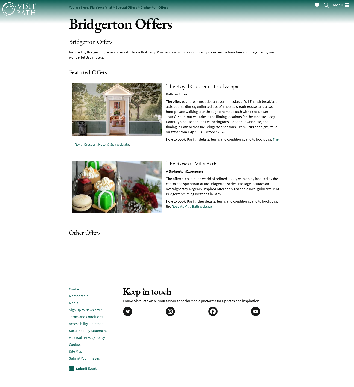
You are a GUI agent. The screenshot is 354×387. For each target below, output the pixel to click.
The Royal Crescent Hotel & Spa (202, 86)
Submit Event (86, 368)
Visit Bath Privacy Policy (87, 337)
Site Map (75, 351)
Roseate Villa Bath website (192, 206)
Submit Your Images (84, 358)
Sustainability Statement (88, 330)
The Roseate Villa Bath (191, 163)
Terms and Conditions (86, 316)
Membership (78, 296)
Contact (75, 289)
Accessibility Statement (87, 323)
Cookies (75, 344)
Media (73, 303)
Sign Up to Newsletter (85, 309)
